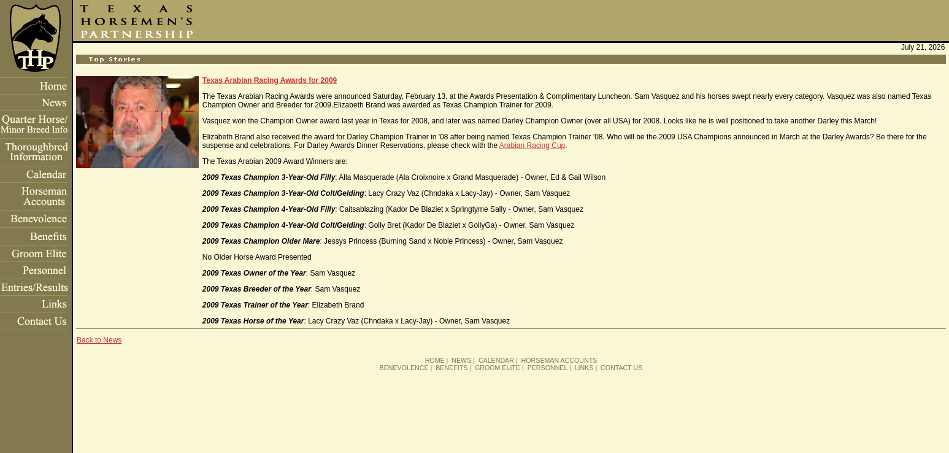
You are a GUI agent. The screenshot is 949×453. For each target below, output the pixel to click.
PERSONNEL (547, 367)
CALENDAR (496, 360)
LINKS (584, 367)
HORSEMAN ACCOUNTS (559, 360)
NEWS (461, 360)
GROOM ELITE (497, 367)
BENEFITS (451, 367)
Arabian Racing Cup (532, 145)
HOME (435, 360)
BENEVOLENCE (404, 367)
